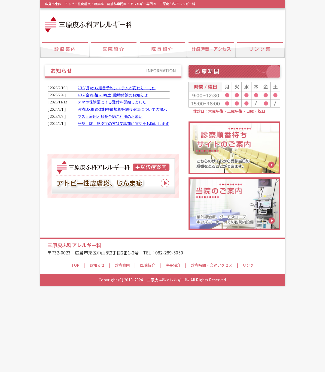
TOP (75, 351)
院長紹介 (173, 351)
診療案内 (122, 351)
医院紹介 (147, 351)
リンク (248, 351)
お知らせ (97, 351)
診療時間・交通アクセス (211, 351)
